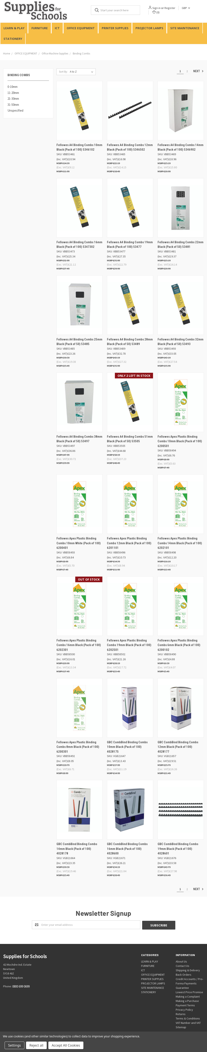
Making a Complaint (188, 996)
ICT (57, 28)
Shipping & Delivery (188, 970)
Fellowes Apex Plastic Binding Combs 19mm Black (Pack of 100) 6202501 (129, 645)
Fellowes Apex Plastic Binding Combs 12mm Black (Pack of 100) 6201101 (129, 543)
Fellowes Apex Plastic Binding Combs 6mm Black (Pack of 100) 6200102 (179, 645)
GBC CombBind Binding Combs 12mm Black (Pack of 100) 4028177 (178, 747)
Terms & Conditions (188, 1018)
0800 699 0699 (21, 986)
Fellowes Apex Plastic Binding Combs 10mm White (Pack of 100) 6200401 (78, 543)
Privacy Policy (184, 1009)
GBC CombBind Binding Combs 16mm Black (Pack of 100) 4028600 (127, 848)
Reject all (36, 1045)
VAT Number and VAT (188, 1022)
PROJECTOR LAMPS (149, 28)
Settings (14, 1045)
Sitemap (181, 1027)
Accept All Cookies (66, 1045)
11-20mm (13, 93)
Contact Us (182, 966)
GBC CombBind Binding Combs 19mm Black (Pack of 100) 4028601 (178, 848)
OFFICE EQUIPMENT (81, 28)
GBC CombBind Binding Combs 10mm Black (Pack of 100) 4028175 (127, 747)
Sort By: (63, 71)
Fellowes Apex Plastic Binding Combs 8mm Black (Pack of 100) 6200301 (77, 747)
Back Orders (183, 974)
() (156, 12)
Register (170, 8)
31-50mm (13, 105)
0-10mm (13, 87)
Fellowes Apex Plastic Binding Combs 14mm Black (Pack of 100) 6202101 (180, 543)
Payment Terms (185, 1005)
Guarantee (182, 987)
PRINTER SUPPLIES (115, 28)
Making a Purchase (187, 1001)
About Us (181, 961)
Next (198, 71)
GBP (186, 8)
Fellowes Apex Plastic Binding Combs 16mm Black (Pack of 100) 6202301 (78, 645)
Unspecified (15, 111)
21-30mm (13, 99)
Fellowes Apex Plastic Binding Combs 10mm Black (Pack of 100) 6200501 (180, 441)
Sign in (157, 8)
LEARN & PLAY (14, 28)
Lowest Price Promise (189, 992)
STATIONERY (13, 39)
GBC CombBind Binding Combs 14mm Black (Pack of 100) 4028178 (76, 848)
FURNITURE (39, 28)
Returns (181, 1014)
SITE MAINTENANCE (184, 28)
